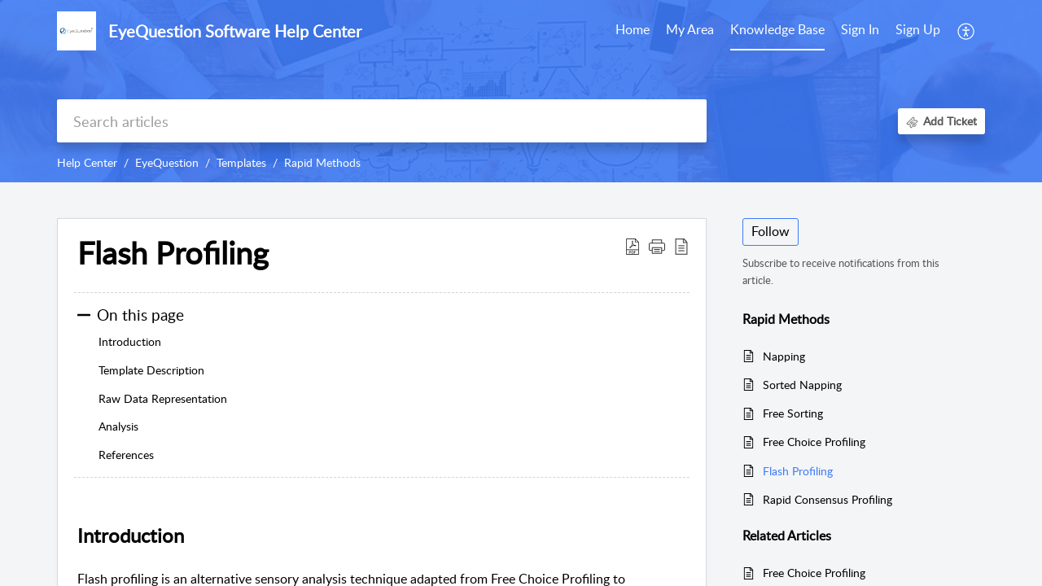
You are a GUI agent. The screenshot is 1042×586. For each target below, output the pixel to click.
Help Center (87, 162)
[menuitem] (860, 30)
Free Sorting (793, 413)
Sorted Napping (802, 384)
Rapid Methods (322, 162)
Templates (241, 162)
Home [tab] (632, 29)
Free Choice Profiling (814, 441)
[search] (382, 120)
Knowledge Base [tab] (777, 29)
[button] (966, 31)
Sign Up (917, 29)
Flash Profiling (798, 471)
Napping (784, 356)
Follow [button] (770, 231)
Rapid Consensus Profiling (827, 499)
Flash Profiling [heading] (173, 253)
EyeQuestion (167, 162)
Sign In (860, 29)
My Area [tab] (690, 29)
